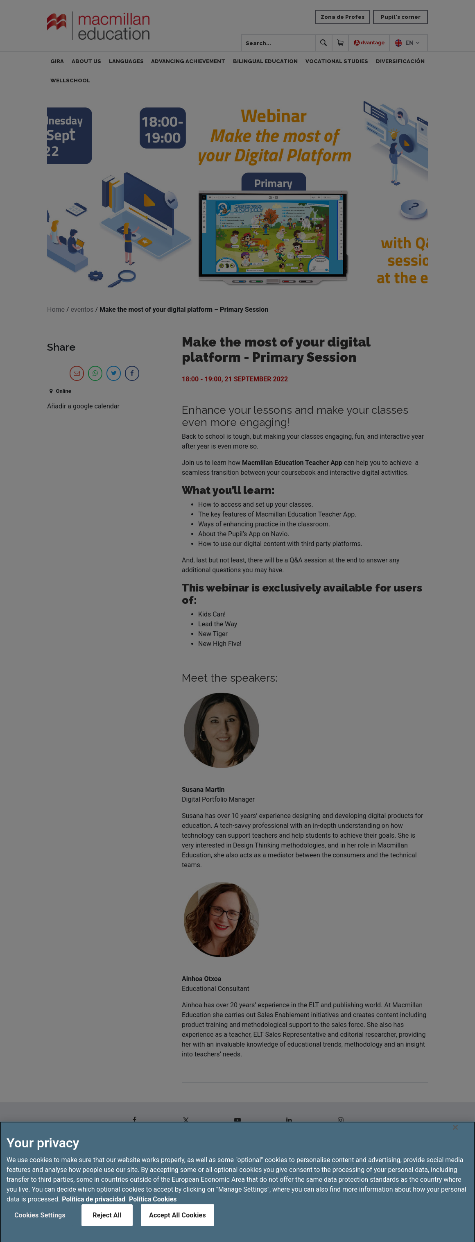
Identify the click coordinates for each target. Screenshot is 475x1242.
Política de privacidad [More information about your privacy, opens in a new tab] (94, 1211)
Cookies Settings (40, 1227)
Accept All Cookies (177, 1227)
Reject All (107, 1227)
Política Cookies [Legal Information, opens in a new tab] (153, 1211)
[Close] (455, 1139)
